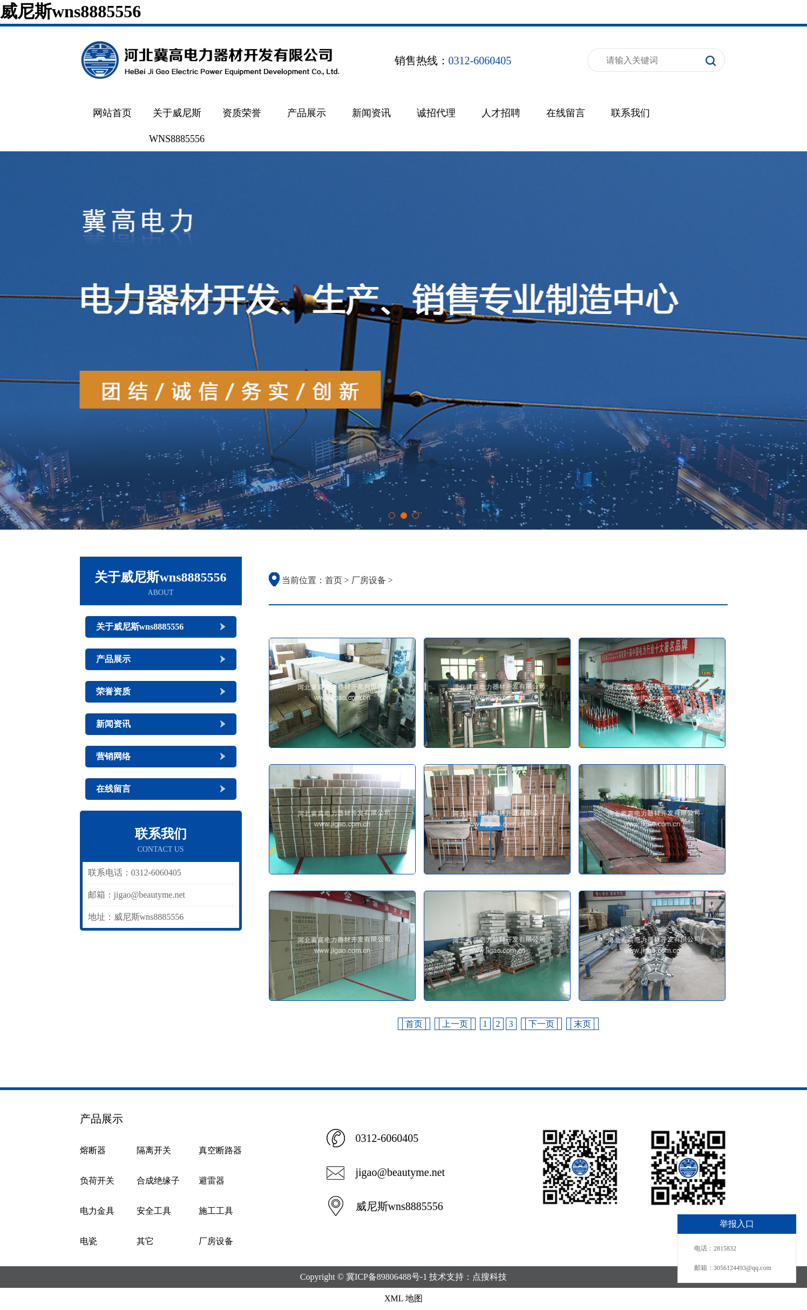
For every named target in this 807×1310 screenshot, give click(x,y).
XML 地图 (403, 1298)
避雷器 (212, 1180)
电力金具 (97, 1210)
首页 (333, 580)
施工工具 (216, 1210)
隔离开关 (154, 1150)
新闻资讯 (371, 113)
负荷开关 (97, 1180)
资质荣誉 (241, 113)
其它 (145, 1241)
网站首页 (112, 113)
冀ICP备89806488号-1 (386, 1276)
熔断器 (93, 1150)
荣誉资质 (113, 691)
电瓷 (88, 1241)
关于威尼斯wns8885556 (140, 626)
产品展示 (306, 113)
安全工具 (154, 1210)
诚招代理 (436, 113)
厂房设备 (368, 580)
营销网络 (113, 756)
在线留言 (565, 113)
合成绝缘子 (158, 1180)
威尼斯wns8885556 (70, 11)
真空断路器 (220, 1150)
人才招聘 (501, 113)
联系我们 (630, 113)
